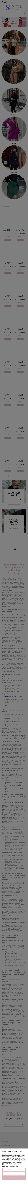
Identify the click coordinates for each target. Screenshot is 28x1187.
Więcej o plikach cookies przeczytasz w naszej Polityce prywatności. (13, 1165)
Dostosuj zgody (14, 1174)
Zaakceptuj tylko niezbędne (14, 1169)
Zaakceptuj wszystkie (14, 1178)
